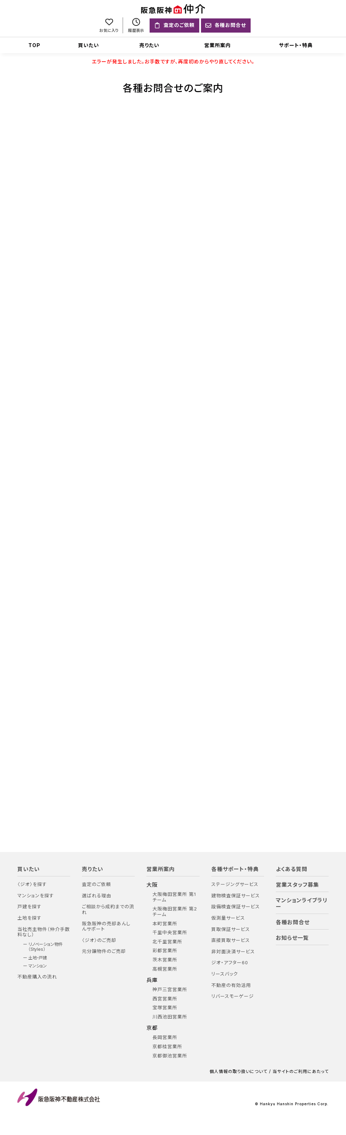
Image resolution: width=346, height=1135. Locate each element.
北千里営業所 (167, 942)
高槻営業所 (164, 969)
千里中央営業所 (169, 933)
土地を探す (29, 918)
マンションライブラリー (302, 904)
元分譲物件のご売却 (104, 952)
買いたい (88, 45)
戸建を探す (29, 907)
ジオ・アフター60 (229, 963)
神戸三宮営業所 (169, 990)
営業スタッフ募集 (297, 885)
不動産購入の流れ (37, 977)
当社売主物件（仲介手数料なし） (43, 932)
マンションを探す (35, 896)
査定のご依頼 (96, 885)
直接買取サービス (230, 941)
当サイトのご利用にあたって (301, 1072)
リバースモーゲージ (232, 997)
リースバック (224, 974)
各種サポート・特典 (235, 870)
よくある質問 (291, 870)
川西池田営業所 (169, 1017)
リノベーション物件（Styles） (45, 948)
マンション (37, 966)
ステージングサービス (234, 885)
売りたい (149, 45)
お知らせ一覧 (292, 939)
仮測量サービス (228, 918)
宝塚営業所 (164, 1008)
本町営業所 (164, 924)
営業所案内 (217, 45)
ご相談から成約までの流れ (108, 910)
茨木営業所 (164, 960)
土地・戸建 (38, 958)
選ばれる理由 (96, 896)
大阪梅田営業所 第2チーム (174, 912)
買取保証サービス (230, 930)
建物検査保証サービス (235, 896)
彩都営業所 (164, 951)
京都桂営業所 (167, 1047)
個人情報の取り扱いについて (238, 1072)
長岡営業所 (164, 1038)
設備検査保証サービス (235, 907)
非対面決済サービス (233, 952)
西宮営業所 (164, 999)
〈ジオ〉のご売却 (99, 941)
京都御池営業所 (169, 1056)
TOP (34, 45)
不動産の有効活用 (231, 986)
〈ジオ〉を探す (32, 885)
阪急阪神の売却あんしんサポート (106, 927)
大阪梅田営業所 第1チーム (174, 897)
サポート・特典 (296, 45)
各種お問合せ (292, 923)
